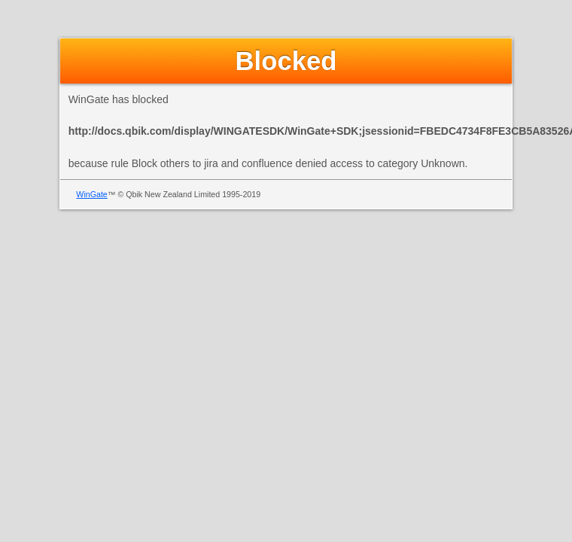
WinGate (91, 194)
